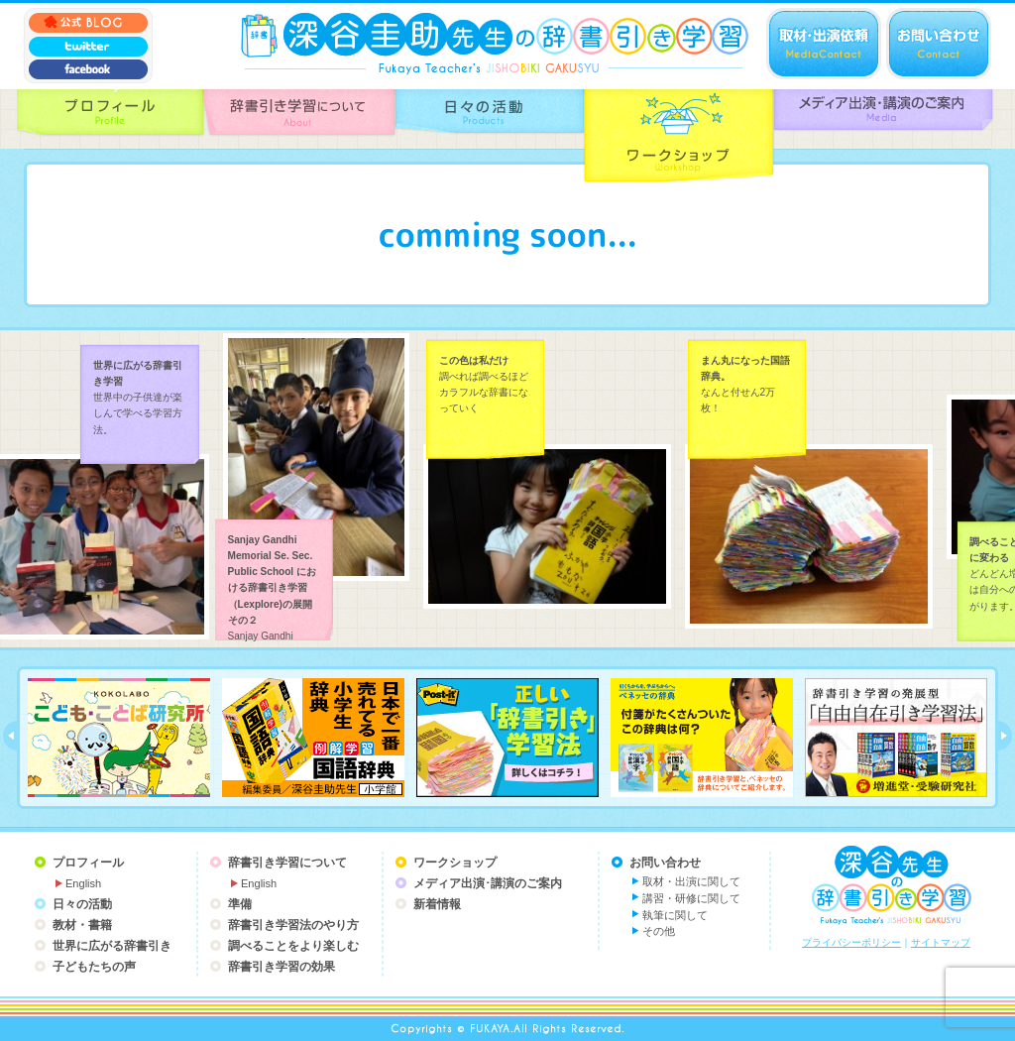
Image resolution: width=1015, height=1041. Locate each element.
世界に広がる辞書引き (112, 946)
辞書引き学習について (287, 862)
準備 (240, 904)
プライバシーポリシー (851, 942)
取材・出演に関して (691, 881)
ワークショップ (455, 862)
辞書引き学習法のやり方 (293, 925)
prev (10, 736)
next (1005, 736)
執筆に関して (675, 915)
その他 (658, 931)
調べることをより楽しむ (293, 946)
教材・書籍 (82, 925)
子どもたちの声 (94, 967)
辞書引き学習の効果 (281, 967)
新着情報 (437, 904)
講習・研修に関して (691, 898)
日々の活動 (82, 904)
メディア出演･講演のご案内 (487, 883)
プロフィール (88, 862)
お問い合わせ (665, 862)
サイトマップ (940, 942)
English (83, 883)
